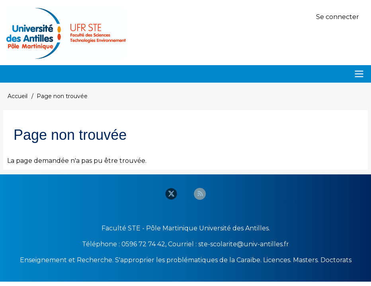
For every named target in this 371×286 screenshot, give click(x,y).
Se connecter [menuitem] (337, 17)
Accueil (17, 96)
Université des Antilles (234, 228)
